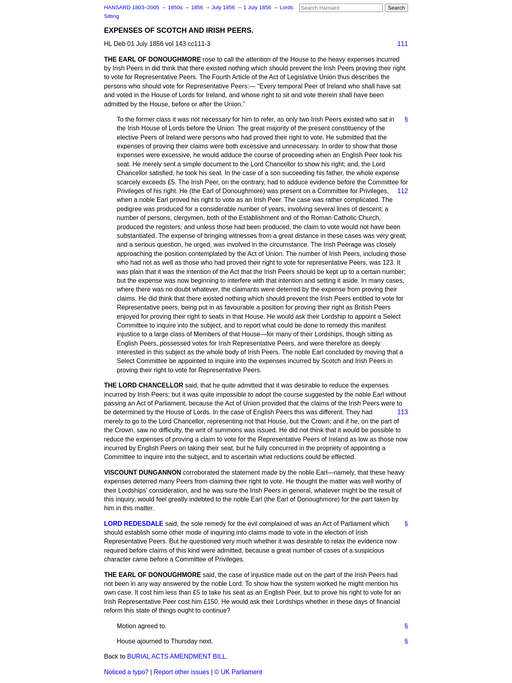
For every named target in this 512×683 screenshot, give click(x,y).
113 (402, 412)
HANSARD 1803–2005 (131, 7)
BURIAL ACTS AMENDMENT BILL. (177, 656)
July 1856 (224, 7)
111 (402, 43)
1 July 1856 (257, 7)
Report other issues (181, 672)
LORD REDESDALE (133, 523)
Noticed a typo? (126, 672)
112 (402, 191)
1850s (176, 7)
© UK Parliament (238, 672)
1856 (198, 7)
